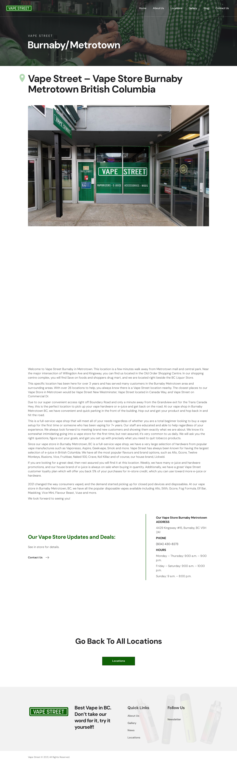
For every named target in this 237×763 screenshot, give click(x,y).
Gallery (132, 723)
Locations (134, 737)
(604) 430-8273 (167, 544)
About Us (133, 715)
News (131, 730)
